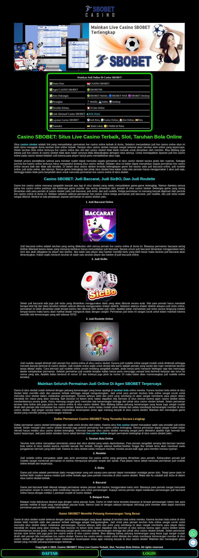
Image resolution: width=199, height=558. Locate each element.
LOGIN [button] (149, 553)
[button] (19, 47)
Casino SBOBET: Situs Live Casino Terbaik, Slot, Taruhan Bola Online (98, 547)
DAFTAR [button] (50, 553)
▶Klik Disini (93, 114)
